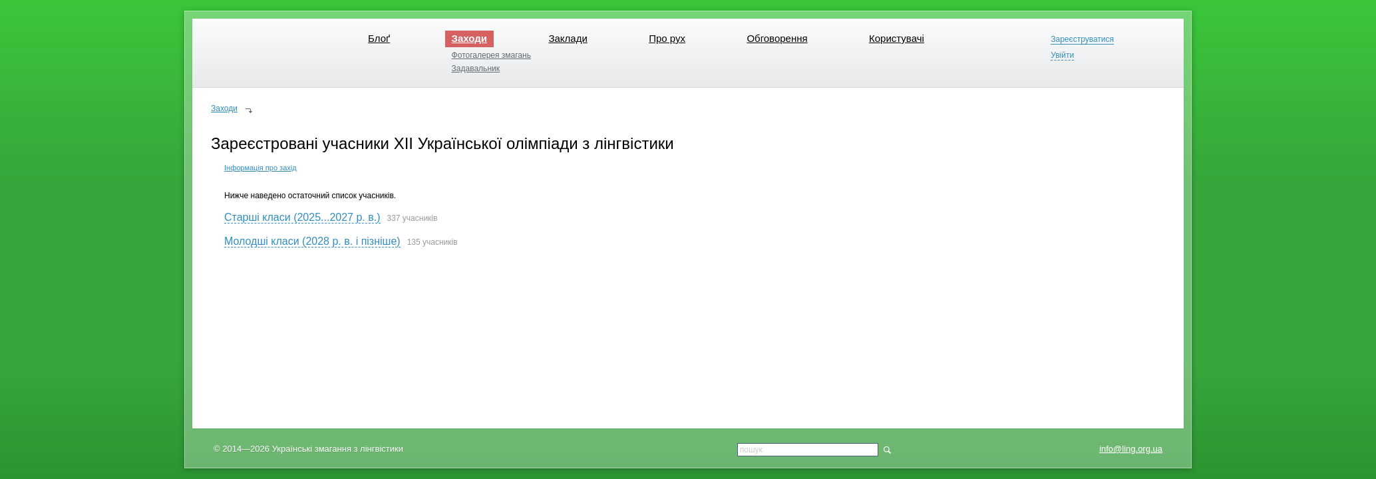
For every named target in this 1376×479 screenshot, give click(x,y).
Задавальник (476, 68)
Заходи (469, 38)
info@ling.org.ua (1130, 449)
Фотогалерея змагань (491, 55)
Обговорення (777, 38)
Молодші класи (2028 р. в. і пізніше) (312, 241)
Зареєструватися (1082, 39)
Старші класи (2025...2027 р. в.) (302, 217)
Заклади (567, 38)
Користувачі (896, 38)
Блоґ (379, 38)
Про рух (667, 38)
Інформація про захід (260, 168)
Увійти (1062, 55)
